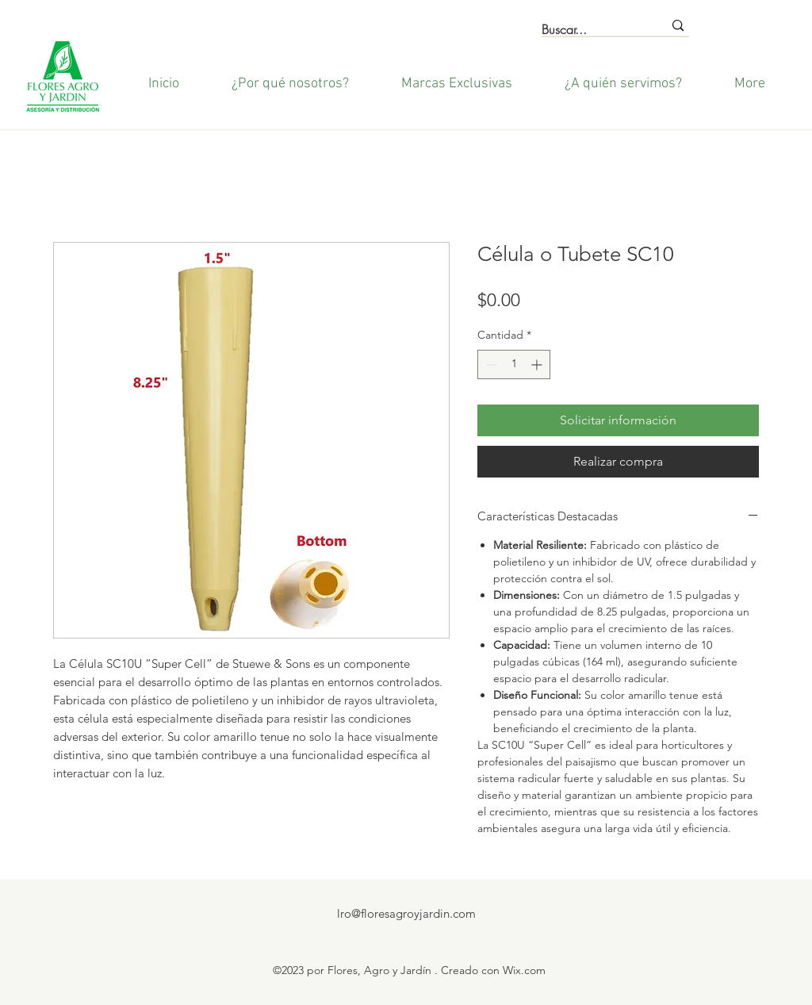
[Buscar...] (590, 30)
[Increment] (538, 364)
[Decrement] (490, 364)
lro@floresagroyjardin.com (406, 913)
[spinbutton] (514, 364)
